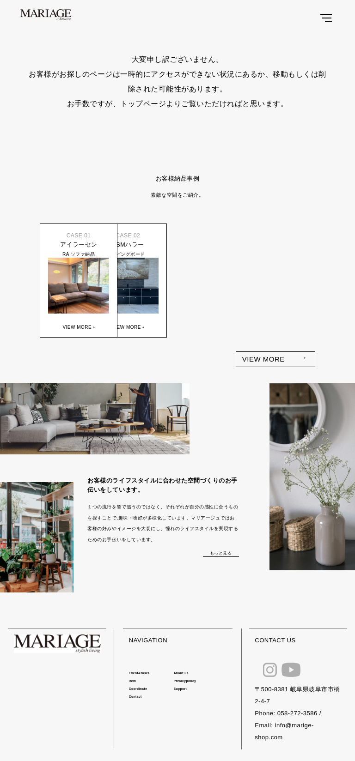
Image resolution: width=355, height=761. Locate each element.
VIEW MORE (263, 359)
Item (132, 680)
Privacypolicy (185, 680)
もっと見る (221, 553)
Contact (135, 696)
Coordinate (138, 688)
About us (181, 673)
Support (180, 688)
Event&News (139, 673)
